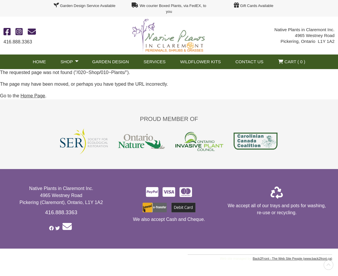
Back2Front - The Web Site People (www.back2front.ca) (292, 258)
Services (155, 61)
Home (39, 61)
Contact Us (249, 61)
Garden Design (110, 61)
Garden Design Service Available (88, 5)
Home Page (32, 95)
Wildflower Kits (200, 61)
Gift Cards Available (256, 5)
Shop (66, 61)
